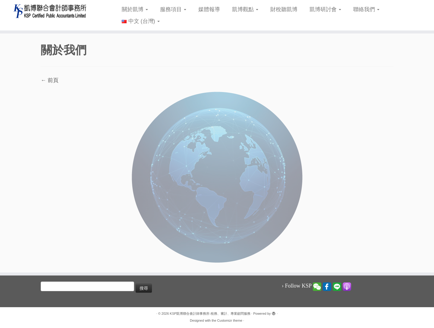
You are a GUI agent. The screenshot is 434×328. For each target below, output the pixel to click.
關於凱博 (135, 9)
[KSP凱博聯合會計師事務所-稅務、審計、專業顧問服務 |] (50, 11)
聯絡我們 (366, 9)
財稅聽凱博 (283, 9)
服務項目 (173, 9)
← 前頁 (49, 80)
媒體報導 (209, 9)
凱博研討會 (325, 9)
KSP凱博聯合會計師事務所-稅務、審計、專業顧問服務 (210, 313)
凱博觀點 (245, 9)
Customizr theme (229, 320)
